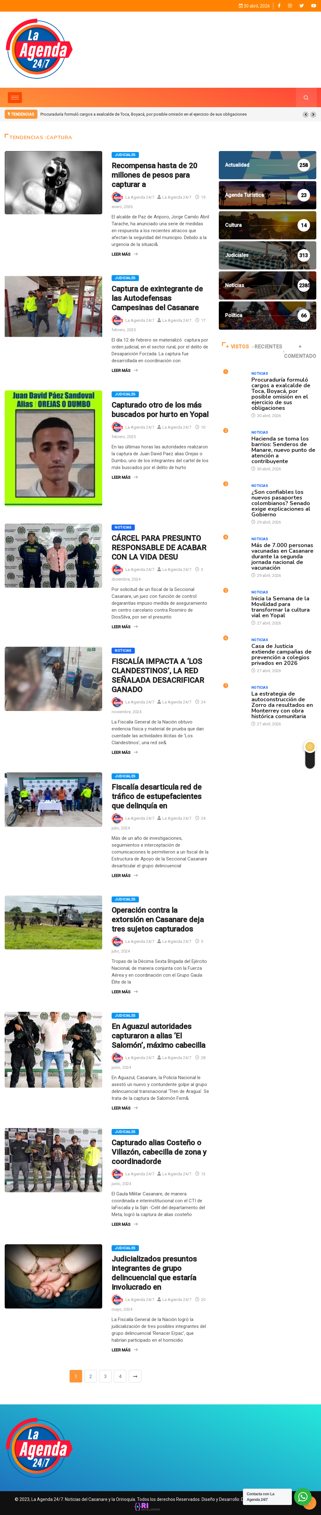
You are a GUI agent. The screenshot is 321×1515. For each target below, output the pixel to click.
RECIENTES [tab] (267, 346)
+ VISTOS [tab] (235, 346)
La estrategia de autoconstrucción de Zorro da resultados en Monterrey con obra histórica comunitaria (282, 705)
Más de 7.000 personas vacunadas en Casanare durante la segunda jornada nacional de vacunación (282, 556)
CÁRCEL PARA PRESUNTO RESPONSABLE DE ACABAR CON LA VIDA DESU (159, 547)
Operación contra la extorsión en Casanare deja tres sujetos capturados (158, 919)
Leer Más (125, 254)
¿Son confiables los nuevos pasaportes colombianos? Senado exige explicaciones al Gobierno (280, 503)
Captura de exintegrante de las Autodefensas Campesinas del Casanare (157, 298)
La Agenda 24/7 (139, 197)
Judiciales (125, 155)
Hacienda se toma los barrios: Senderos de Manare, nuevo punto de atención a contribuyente (283, 450)
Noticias (123, 527)
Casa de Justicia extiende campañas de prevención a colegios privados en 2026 (281, 654)
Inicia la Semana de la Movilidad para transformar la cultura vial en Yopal (280, 606)
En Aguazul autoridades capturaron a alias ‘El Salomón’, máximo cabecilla (158, 1035)
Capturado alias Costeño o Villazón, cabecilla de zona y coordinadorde (159, 1152)
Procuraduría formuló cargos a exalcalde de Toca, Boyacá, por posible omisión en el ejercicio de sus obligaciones (143, 114)
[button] (306, 114)
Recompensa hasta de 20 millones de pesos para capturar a (154, 175)
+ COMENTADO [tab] (300, 351)
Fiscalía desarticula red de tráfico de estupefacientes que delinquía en (157, 796)
